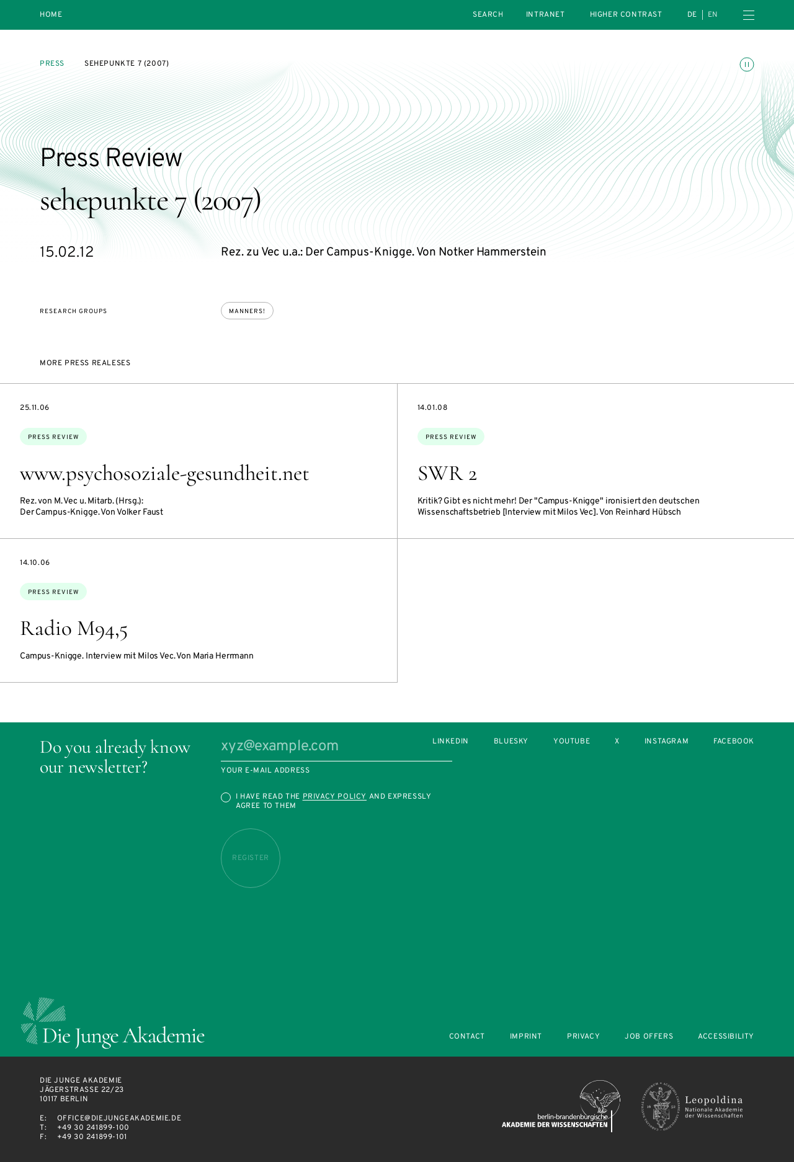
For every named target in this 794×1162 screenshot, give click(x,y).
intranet (545, 15)
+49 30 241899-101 (92, 1137)
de (692, 15)
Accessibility (726, 1037)
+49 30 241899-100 (93, 1128)
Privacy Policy (335, 797)
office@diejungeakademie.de (119, 1119)
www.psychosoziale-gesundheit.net (165, 473)
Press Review (53, 437)
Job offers (649, 1037)
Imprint (526, 1037)
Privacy (583, 1037)
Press (52, 64)
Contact (467, 1037)
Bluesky (511, 742)
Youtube (571, 742)
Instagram (667, 742)
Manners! (247, 312)
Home (51, 15)
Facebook (733, 742)
